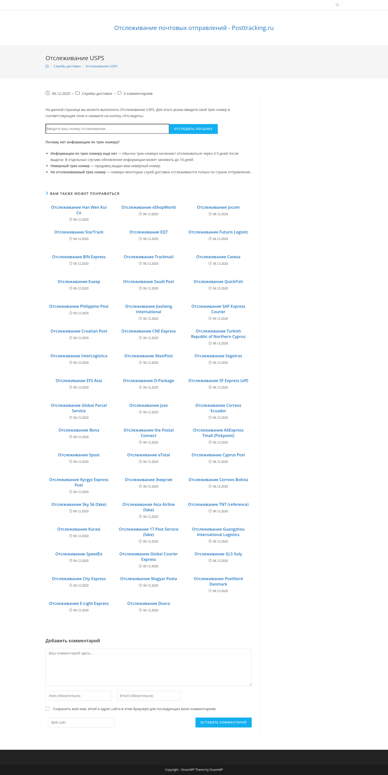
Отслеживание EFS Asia (79, 380)
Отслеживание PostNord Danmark (218, 581)
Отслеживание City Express (79, 578)
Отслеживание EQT (148, 232)
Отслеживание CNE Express (148, 331)
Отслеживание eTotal (148, 455)
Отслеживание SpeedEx (78, 554)
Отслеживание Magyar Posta (148, 578)
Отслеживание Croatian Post (78, 331)
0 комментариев (138, 93)
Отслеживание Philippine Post (79, 306)
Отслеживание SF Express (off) (218, 380)
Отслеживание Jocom (218, 207)
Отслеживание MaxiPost (148, 356)
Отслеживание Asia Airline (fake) (148, 507)
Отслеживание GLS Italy (218, 554)
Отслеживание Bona (78, 430)
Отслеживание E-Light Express (79, 603)
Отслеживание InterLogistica (78, 356)
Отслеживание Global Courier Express (148, 556)
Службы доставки (97, 93)
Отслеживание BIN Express (78, 256)
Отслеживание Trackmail (148, 256)
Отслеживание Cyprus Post (218, 455)
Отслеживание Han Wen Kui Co (79, 210)
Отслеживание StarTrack (78, 232)
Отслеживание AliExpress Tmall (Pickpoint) (218, 432)
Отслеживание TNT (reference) (218, 504)
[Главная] (47, 66)
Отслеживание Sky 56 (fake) (78, 504)
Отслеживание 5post (79, 455)
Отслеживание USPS (101, 66)
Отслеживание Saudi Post (148, 281)
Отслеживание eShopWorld (148, 207)
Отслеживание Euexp (79, 281)
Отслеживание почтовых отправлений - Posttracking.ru (194, 28)
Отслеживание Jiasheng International (148, 309)
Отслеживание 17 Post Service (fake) (148, 531)
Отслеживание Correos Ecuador (218, 408)
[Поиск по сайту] (337, 5)
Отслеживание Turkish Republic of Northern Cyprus (218, 333)
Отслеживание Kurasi (78, 529)
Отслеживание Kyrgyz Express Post (78, 482)
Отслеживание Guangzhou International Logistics (218, 531)
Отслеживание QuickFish (218, 281)
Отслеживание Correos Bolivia (218, 479)
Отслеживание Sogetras (218, 356)
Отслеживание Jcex (148, 405)
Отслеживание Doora (148, 603)
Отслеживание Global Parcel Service (79, 408)
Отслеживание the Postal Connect (148, 432)
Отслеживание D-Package (148, 380)
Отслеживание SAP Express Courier (218, 309)
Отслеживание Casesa (218, 256)
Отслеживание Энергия (148, 479)
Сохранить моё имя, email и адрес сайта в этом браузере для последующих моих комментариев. (134, 708)
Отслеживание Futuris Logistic (218, 232)
